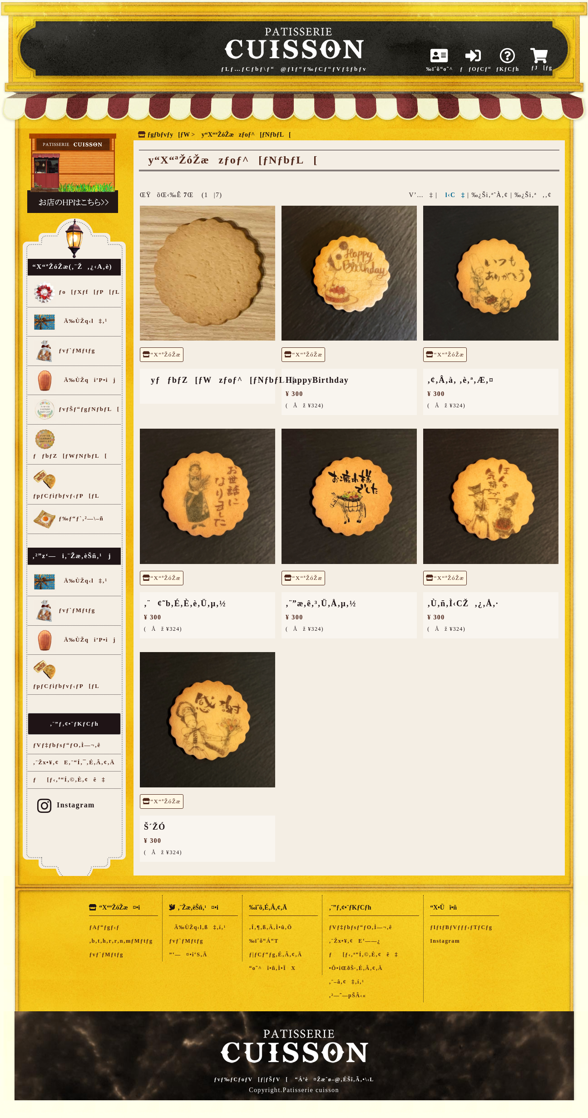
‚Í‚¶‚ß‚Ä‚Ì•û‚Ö (270, 927)
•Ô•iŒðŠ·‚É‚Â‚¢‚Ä (355, 968)
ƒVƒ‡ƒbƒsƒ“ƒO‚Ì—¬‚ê (67, 745)
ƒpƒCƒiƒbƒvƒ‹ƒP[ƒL (66, 483)
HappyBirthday (317, 380)
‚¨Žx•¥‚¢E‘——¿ (354, 941)
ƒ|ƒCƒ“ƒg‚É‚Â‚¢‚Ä (275, 954)
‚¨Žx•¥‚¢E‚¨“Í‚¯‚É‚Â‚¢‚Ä (74, 762)
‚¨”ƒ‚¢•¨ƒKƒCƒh (74, 723)
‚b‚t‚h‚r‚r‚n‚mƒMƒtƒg (121, 941)
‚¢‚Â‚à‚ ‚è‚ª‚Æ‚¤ (460, 380)
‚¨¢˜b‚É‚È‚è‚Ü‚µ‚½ (185, 603)
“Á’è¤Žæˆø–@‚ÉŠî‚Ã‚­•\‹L (334, 1079)
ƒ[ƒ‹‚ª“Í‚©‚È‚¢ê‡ (69, 779)
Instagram (66, 805)
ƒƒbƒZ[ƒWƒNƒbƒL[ (70, 443)
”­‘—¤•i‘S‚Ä (188, 954)
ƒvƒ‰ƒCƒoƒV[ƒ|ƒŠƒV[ (251, 1079)
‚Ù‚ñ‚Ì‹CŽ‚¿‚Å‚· (463, 603)
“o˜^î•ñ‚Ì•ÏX (272, 968)
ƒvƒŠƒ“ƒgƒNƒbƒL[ (76, 409)
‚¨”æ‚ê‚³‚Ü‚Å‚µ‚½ (321, 603)
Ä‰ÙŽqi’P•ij (74, 380)
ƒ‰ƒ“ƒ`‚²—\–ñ (68, 519)
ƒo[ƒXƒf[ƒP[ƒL (76, 292)
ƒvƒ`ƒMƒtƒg (64, 351)
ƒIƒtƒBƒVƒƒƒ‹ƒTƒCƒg (461, 927)
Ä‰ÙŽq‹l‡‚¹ (70, 321)
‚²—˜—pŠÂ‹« (347, 995)
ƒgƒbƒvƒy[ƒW (169, 134)
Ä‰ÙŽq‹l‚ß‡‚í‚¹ (197, 927)
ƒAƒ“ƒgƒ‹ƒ (107, 927)
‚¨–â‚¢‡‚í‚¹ (346, 982)
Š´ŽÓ (155, 826)
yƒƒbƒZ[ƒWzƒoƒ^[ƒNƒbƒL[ (220, 380)
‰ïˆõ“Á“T (263, 941)
